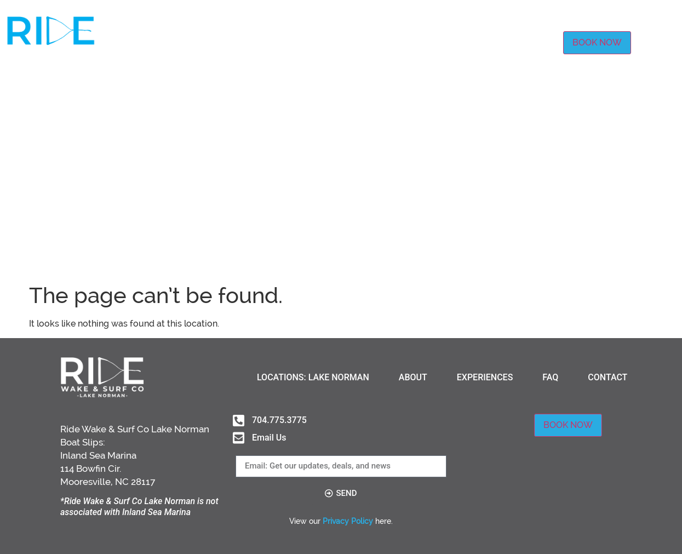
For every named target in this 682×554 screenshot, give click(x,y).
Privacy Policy (348, 521)
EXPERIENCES (432, 42)
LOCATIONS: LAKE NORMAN (284, 42)
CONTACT (531, 42)
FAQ (486, 42)
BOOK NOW (597, 42)
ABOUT (372, 42)
